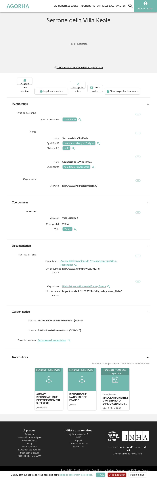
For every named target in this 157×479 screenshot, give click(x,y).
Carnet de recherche (78, 448)
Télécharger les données (113, 88)
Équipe (78, 445)
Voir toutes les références (136, 368)
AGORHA (16, 6)
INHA (78, 442)
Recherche (88, 5)
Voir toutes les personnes (106, 368)
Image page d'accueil (29, 457)
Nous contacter (29, 451)
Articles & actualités (112, 5)
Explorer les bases (66, 5)
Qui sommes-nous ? (78, 439)
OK (101, 474)
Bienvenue (29, 439)
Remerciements (29, 445)
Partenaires (78, 451)
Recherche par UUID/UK (29, 461)
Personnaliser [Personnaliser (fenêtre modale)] (137, 474)
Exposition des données (29, 454)
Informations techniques (29, 442)
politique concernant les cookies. (76, 474)
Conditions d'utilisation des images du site (78, 67)
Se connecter (145, 8)
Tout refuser (117, 474)
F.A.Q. (29, 448)
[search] (130, 6)
